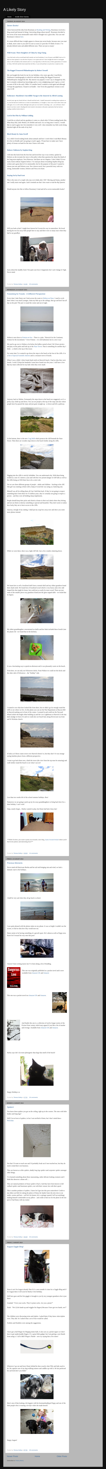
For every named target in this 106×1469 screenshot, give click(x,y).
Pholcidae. (10, 1120)
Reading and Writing (43, 30)
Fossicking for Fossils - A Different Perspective (26, 294)
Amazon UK (36, 973)
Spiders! (10, 1107)
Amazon (46, 973)
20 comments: (33, 284)
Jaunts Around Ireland (52, 839)
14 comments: (33, 853)
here (21, 37)
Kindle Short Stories (22, 17)
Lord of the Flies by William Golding (20, 115)
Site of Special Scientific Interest (19, 355)
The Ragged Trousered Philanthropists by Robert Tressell (27, 70)
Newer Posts (12, 1456)
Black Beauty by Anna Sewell (17, 134)
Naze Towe (37, 346)
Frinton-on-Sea (27, 337)
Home (9, 17)
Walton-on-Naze (48, 298)
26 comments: (33, 1097)
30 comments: (33, 1237)
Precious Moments (14, 863)
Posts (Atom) (20, 1460)
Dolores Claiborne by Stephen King (19, 150)
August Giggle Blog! (15, 1247)
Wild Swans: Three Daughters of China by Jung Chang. (26, 53)
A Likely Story (14, 9)
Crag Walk (31, 438)
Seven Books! (13, 26)
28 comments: (33, 1450)
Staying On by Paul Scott (16, 175)
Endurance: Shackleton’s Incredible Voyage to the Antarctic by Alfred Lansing (35, 96)
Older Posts (62, 1456)
